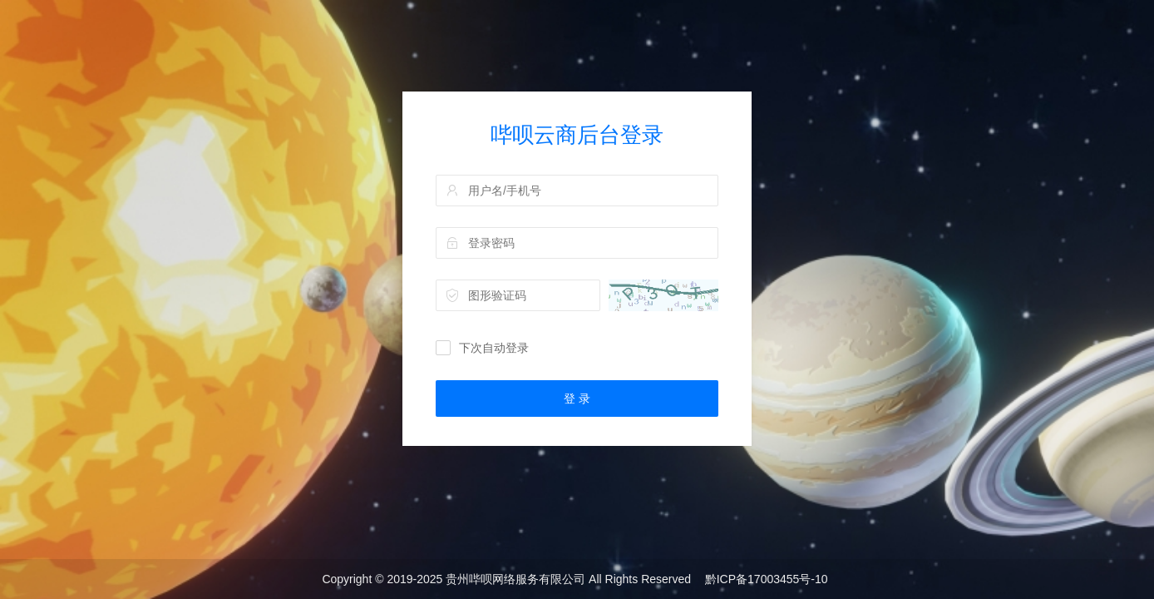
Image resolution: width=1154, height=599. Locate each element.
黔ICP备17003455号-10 (766, 579)
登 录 (577, 398)
